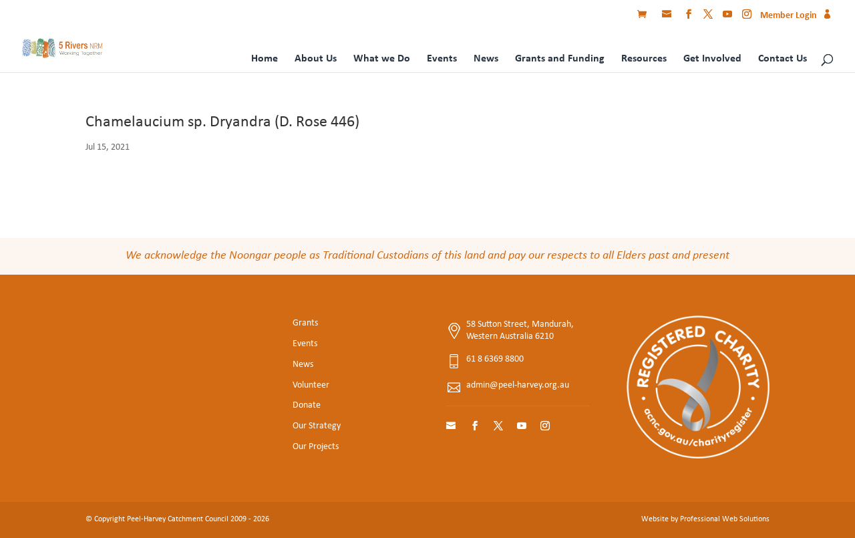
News (486, 59)
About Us (316, 59)
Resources (644, 59)
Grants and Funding (560, 59)
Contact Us (782, 59)
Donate (307, 405)
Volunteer (311, 385)
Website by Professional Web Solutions (705, 519)
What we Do (381, 59)
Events (442, 59)
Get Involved (712, 59)
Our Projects (316, 447)
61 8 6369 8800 (495, 359)
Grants (305, 323)
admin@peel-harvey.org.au (517, 385)
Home (264, 59)
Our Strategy (317, 426)
